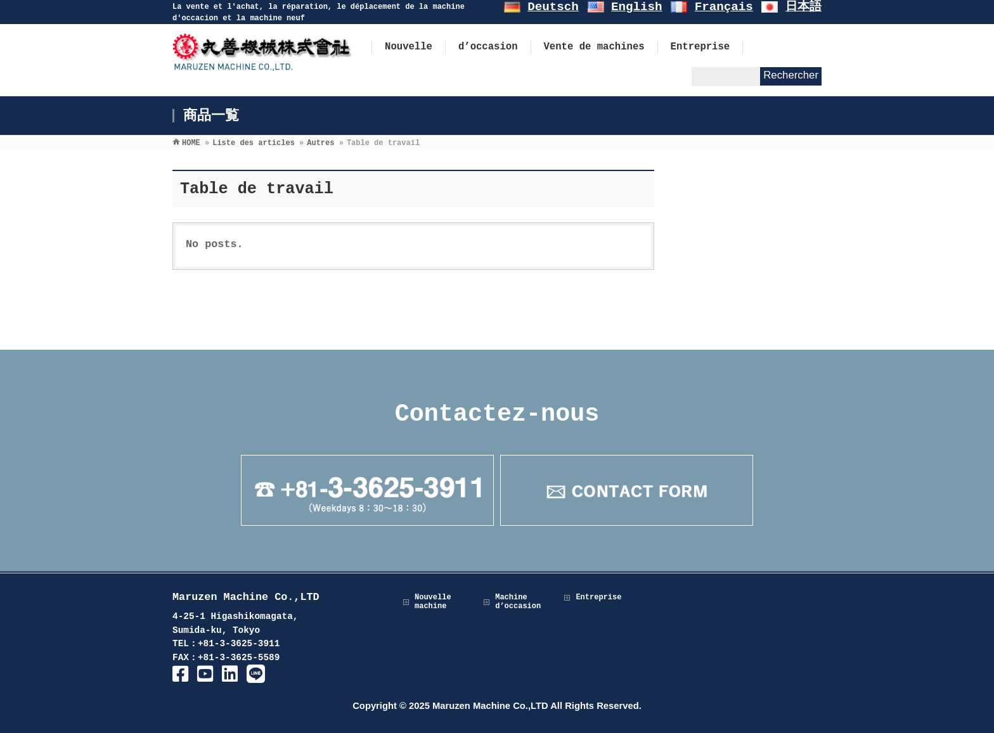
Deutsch (553, 7)
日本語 (803, 7)
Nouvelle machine (433, 602)
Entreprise (598, 597)
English (636, 7)
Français (724, 7)
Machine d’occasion (518, 602)
